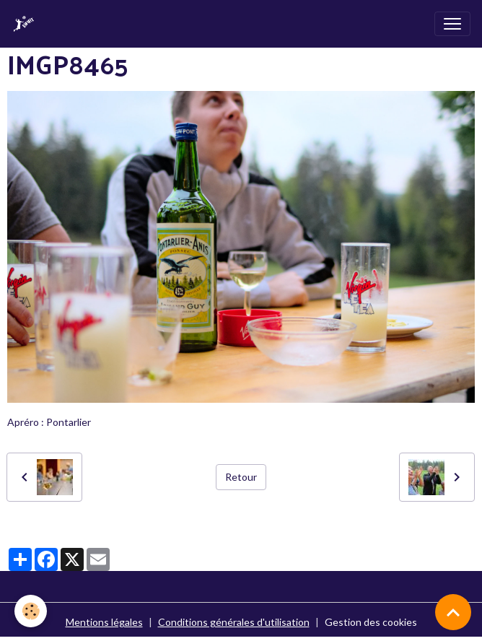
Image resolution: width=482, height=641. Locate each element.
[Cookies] (30, 611)
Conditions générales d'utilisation (234, 622)
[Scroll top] (453, 612)
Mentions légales (104, 622)
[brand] (27, 24)
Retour (241, 477)
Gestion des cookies (371, 622)
